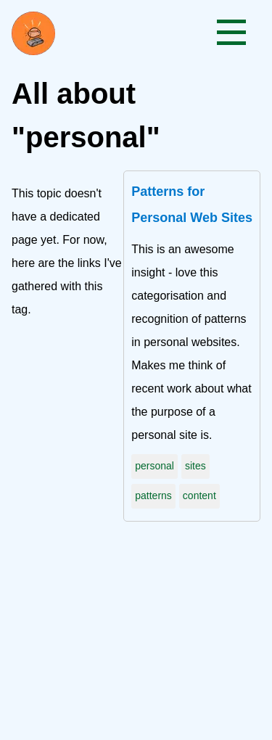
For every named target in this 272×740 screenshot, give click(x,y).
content (199, 495)
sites (195, 466)
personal (154, 466)
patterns (153, 495)
